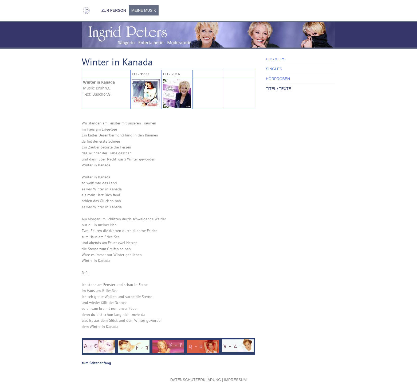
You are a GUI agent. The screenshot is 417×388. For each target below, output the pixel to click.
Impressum (235, 380)
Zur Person (113, 10)
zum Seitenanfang (96, 362)
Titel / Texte (278, 89)
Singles (274, 69)
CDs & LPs (275, 59)
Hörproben (278, 79)
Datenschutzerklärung (195, 380)
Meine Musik (143, 10)
